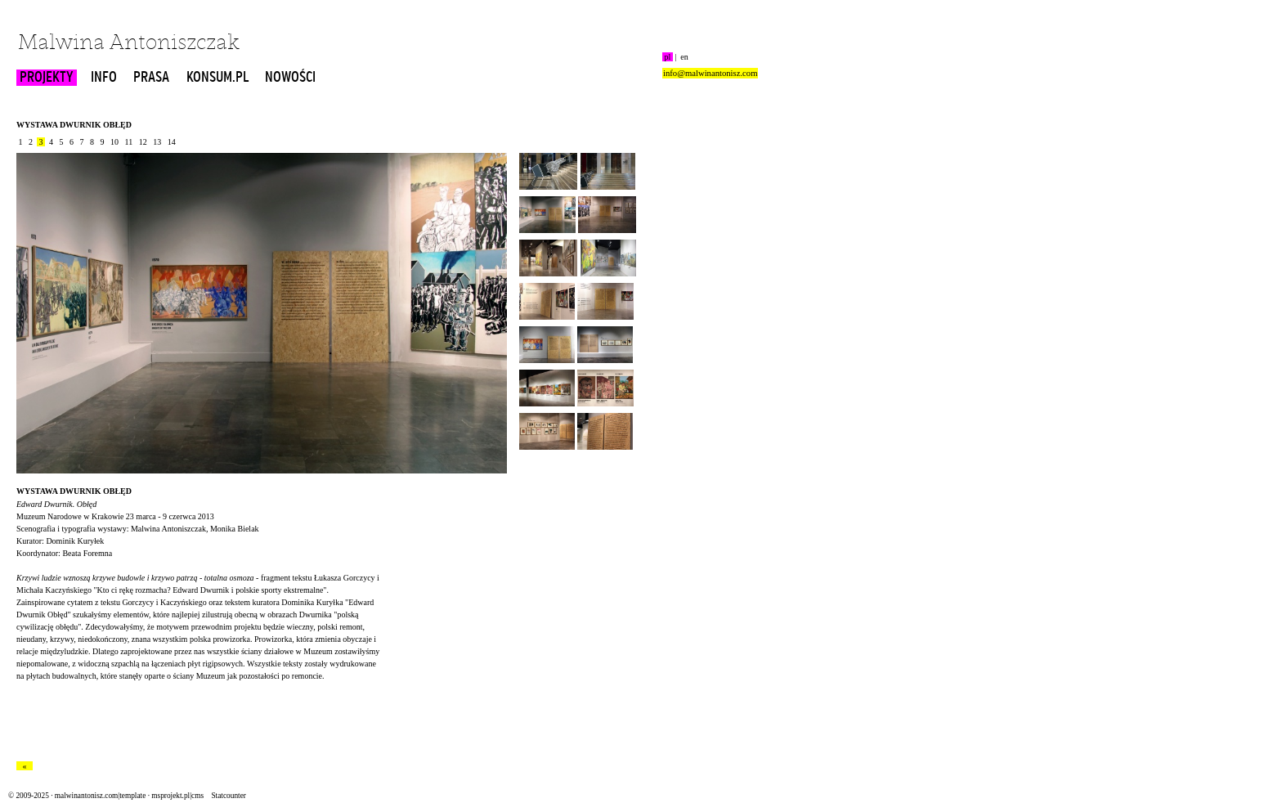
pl (667, 56)
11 (129, 141)
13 (157, 141)
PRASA (151, 77)
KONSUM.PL (217, 77)
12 (143, 141)
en (684, 56)
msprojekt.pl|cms (177, 796)
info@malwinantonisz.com (710, 73)
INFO (104, 77)
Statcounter (228, 796)
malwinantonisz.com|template (100, 796)
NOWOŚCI (290, 77)
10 (115, 141)
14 (171, 141)
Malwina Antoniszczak (129, 44)
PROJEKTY (47, 77)
